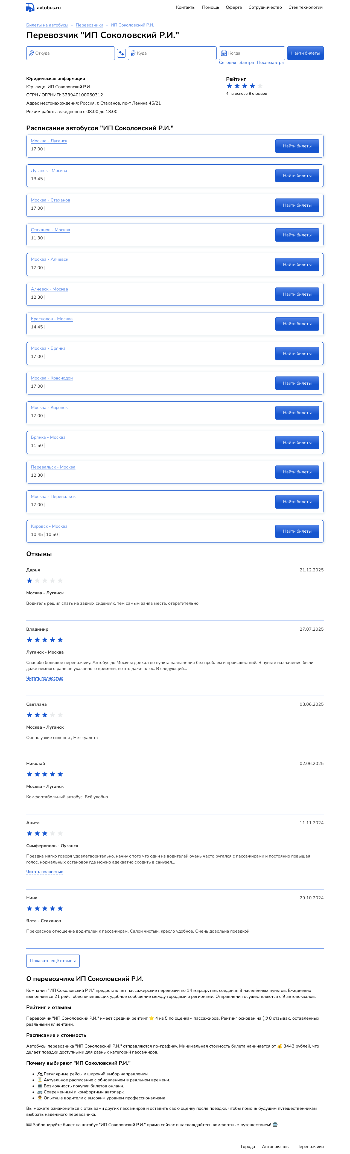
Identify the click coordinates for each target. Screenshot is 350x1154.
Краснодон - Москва (52, 319)
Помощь (210, 7)
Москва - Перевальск (53, 497)
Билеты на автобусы (47, 25)
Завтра (247, 63)
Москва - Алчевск (49, 259)
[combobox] (70, 53)
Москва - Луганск (49, 141)
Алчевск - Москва (49, 289)
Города (248, 1147)
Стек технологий (305, 7)
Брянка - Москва (48, 437)
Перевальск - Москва (53, 467)
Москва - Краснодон (52, 378)
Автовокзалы (276, 1147)
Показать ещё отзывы (53, 961)
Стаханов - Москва (50, 230)
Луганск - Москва (49, 171)
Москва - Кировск (49, 408)
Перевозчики (89, 25)
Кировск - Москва (49, 526)
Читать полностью (44, 678)
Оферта (234, 7)
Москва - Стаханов (50, 200)
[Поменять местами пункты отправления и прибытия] (121, 53)
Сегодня (227, 63)
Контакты (186, 7)
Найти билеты (305, 53)
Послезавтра (270, 63)
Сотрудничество (265, 7)
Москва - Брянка (48, 348)
